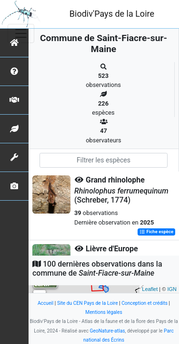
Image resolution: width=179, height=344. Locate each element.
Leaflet (150, 289)
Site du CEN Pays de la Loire (87, 303)
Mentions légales (103, 312)
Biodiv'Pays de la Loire (112, 14)
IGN (172, 289)
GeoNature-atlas (107, 331)
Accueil (45, 303)
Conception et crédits (144, 303)
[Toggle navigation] (21, 33)
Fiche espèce (156, 232)
